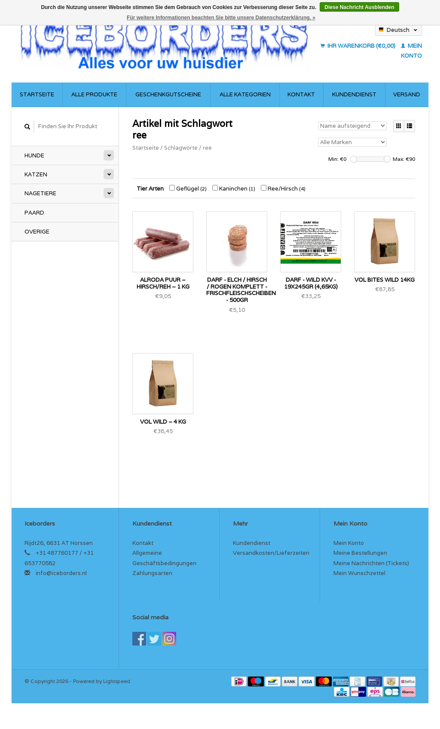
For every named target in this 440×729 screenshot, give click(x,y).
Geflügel (188, 188)
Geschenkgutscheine (168, 94)
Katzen (35, 174)
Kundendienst (354, 94)
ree (207, 147)
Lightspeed (116, 681)
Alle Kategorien (245, 94)
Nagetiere (40, 193)
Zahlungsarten (152, 573)
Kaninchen (233, 188)
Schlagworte (181, 147)
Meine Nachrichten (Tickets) (371, 563)
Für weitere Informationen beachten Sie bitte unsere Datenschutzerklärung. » (221, 18)
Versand (406, 94)
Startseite (37, 94)
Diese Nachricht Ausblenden (359, 7)
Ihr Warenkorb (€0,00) (359, 45)
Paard (34, 212)
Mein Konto (348, 543)
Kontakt (301, 94)
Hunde (34, 155)
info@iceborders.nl (61, 573)
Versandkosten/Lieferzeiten (271, 553)
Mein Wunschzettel (359, 573)
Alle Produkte (94, 94)
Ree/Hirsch (283, 188)
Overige (36, 231)
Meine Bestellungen (360, 553)
